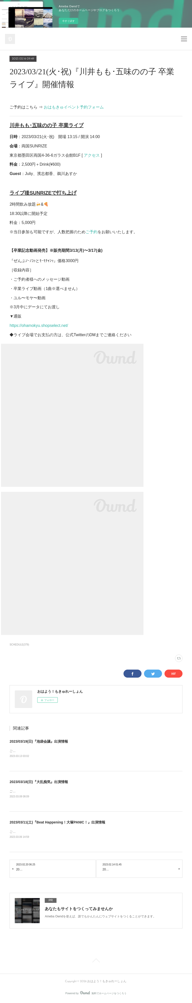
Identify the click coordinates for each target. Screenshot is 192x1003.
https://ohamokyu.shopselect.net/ (39, 325)
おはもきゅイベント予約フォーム (74, 107)
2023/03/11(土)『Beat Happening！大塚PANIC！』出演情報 (57, 823)
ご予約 (92, 232)
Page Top (96, 962)
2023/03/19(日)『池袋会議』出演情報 (39, 741)
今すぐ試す (68, 21)
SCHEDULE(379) (19, 644)
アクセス (92, 155)
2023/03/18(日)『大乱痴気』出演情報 (39, 782)
